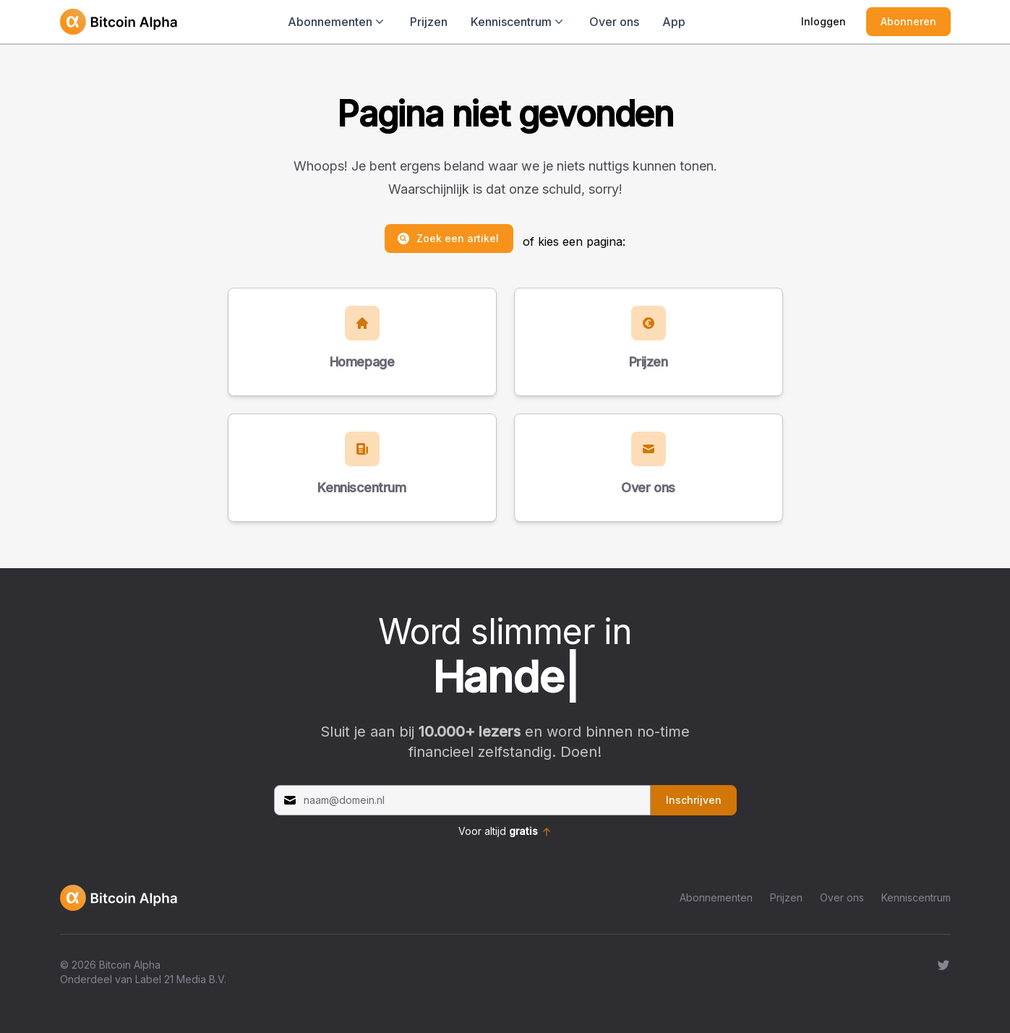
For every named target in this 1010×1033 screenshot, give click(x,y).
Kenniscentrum (916, 897)
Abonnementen (716, 897)
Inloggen (823, 21)
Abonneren (908, 21)
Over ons (614, 21)
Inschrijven (694, 800)
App (673, 21)
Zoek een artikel (447, 238)
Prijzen (429, 21)
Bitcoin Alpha (130, 965)
